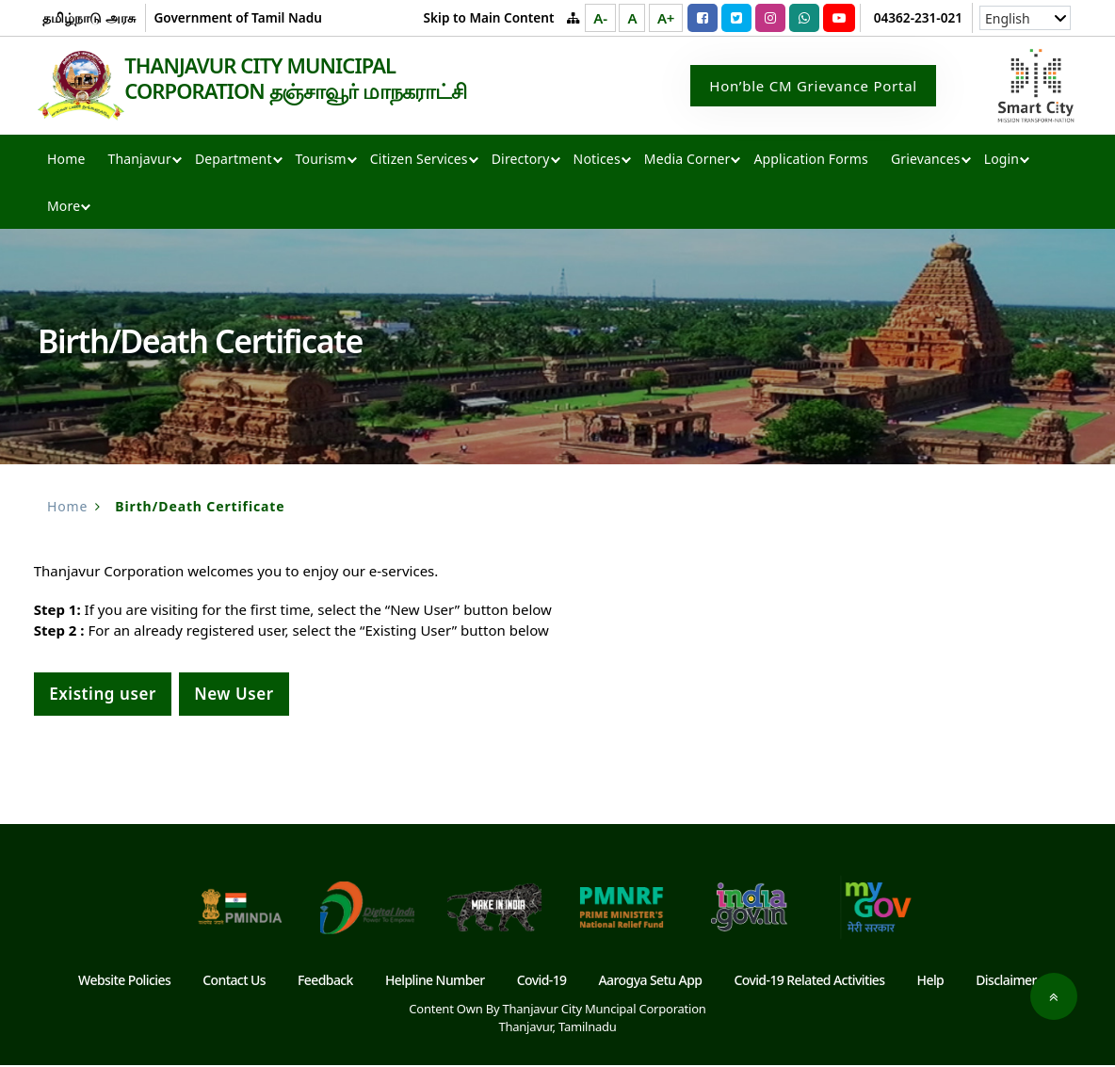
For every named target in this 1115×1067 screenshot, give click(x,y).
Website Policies (124, 982)
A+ (665, 17)
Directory (521, 161)
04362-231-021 (918, 17)
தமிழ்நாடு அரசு (89, 17)
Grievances (926, 161)
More (63, 208)
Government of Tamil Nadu (237, 17)
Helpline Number (435, 982)
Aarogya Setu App (651, 982)
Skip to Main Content (489, 17)
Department (233, 161)
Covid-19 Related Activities (809, 982)
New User (234, 695)
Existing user (102, 695)
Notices (597, 161)
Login (1001, 161)
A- (599, 17)
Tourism (321, 161)
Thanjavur (138, 161)
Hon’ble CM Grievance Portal (813, 86)
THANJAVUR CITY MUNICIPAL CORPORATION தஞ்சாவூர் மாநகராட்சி (315, 79)
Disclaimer (1006, 982)
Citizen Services (419, 161)
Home (66, 161)
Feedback (325, 982)
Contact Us (234, 982)
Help (931, 982)
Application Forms (810, 161)
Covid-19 (542, 982)
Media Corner (687, 161)
